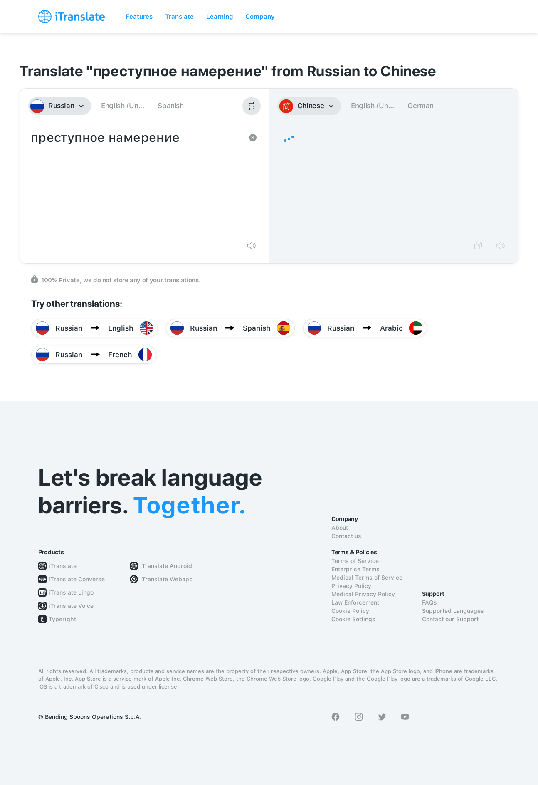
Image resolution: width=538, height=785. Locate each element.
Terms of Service (355, 561)
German (420, 105)
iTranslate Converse (77, 579)
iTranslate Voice (71, 605)
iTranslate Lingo (71, 592)
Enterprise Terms (355, 569)
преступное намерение (136, 181)
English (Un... (122, 105)
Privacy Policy (351, 586)
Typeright (62, 619)
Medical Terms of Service (366, 577)
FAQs (429, 602)
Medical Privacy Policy (363, 594)
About (339, 527)
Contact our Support (450, 619)
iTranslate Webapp (166, 579)
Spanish (170, 105)
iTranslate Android (166, 566)
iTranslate (63, 566)
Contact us (346, 536)
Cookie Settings (353, 619)
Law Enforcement (355, 602)
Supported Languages (453, 610)
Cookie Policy (350, 610)
